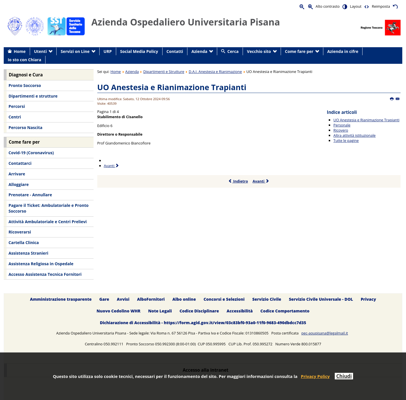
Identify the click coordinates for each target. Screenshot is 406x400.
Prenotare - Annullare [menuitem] (30, 194)
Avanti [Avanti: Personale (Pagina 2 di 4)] (112, 165)
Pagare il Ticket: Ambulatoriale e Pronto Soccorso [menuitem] (49, 208)
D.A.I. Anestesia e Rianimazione (215, 71)
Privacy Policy (315, 376)
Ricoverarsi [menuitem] (20, 232)
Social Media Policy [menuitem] (139, 51)
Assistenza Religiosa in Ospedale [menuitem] (41, 263)
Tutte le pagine (346, 140)
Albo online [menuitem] (184, 299)
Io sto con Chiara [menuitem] (24, 59)
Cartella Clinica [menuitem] (24, 242)
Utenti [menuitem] (40, 51)
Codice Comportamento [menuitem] (284, 311)
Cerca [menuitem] (233, 51)
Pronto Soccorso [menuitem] (25, 85)
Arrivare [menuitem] (17, 174)
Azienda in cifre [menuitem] (342, 51)
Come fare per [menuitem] (299, 51)
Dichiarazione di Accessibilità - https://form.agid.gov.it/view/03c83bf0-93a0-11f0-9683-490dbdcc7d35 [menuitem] (203, 322)
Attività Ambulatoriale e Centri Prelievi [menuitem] (48, 221)
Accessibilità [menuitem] (240, 311)
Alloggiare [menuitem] (19, 184)
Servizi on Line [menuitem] (75, 51)
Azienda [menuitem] (199, 51)
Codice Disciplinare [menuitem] (199, 311)
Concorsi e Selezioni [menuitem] (223, 299)
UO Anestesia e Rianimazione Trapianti (171, 87)
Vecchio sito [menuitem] (259, 51)
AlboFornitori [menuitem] (151, 299)
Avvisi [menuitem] (123, 299)
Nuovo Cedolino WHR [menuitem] (118, 311)
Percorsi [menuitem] (17, 106)
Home (115, 71)
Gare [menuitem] (104, 299)
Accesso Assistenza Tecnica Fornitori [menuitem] (45, 274)
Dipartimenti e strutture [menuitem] (33, 96)
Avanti (261, 181)
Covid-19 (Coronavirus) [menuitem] (31, 152)
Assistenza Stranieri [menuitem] (28, 253)
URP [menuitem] (108, 51)
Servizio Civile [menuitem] (266, 299)
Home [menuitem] (20, 51)
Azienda (132, 71)
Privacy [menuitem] (368, 299)
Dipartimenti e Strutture (163, 71)
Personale (341, 125)
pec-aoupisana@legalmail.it (324, 333)
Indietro (238, 181)
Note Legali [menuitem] (160, 311)
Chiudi (344, 376)
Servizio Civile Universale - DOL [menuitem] (321, 299)
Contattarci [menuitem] (20, 163)
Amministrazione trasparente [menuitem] (61, 299)
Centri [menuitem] (15, 117)
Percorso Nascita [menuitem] (25, 127)
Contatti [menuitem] (175, 51)
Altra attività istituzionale (354, 135)
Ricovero (340, 130)
